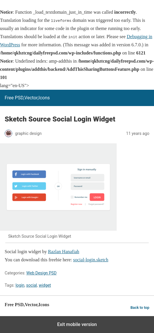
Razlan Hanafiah (63, 251)
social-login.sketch (90, 259)
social (31, 285)
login (19, 285)
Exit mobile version (77, 324)
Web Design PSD (41, 273)
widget (45, 285)
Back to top (139, 307)
